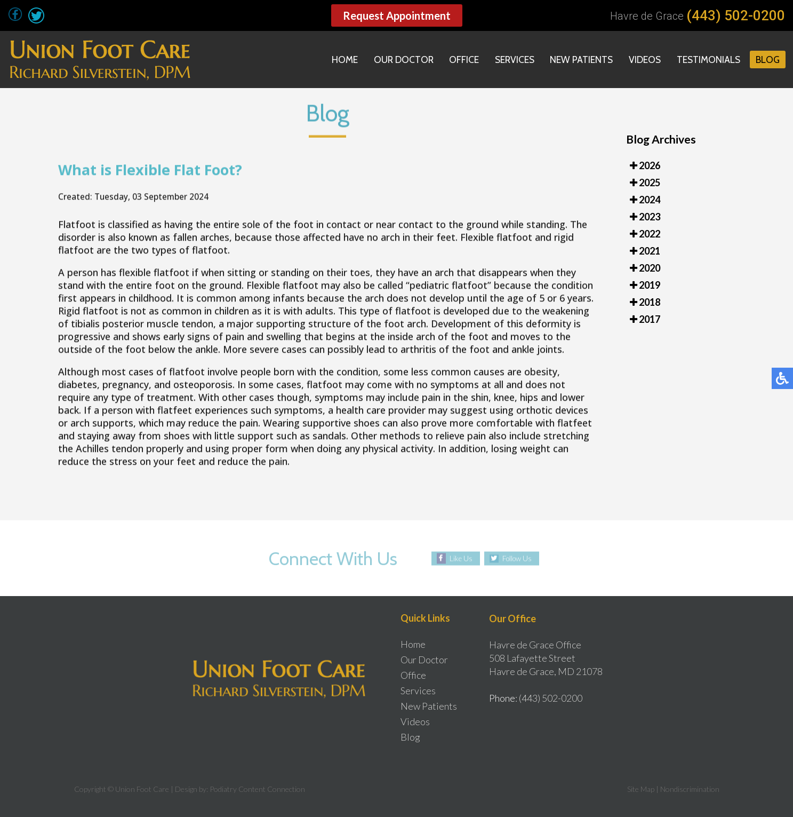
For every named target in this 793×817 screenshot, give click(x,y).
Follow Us (517, 558)
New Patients (578, 60)
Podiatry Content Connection (257, 789)
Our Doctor (396, 60)
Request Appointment (397, 15)
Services (509, 60)
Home (336, 60)
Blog (767, 60)
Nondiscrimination (689, 789)
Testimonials (706, 60)
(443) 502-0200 (735, 15)
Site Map (640, 789)
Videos (642, 60)
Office (458, 60)
